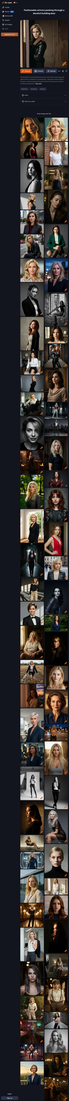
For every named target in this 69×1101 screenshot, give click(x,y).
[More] (59, 71)
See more (38, 83)
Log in (10, 1094)
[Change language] (15, 2)
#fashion (24, 89)
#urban (42, 89)
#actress (34, 89)
